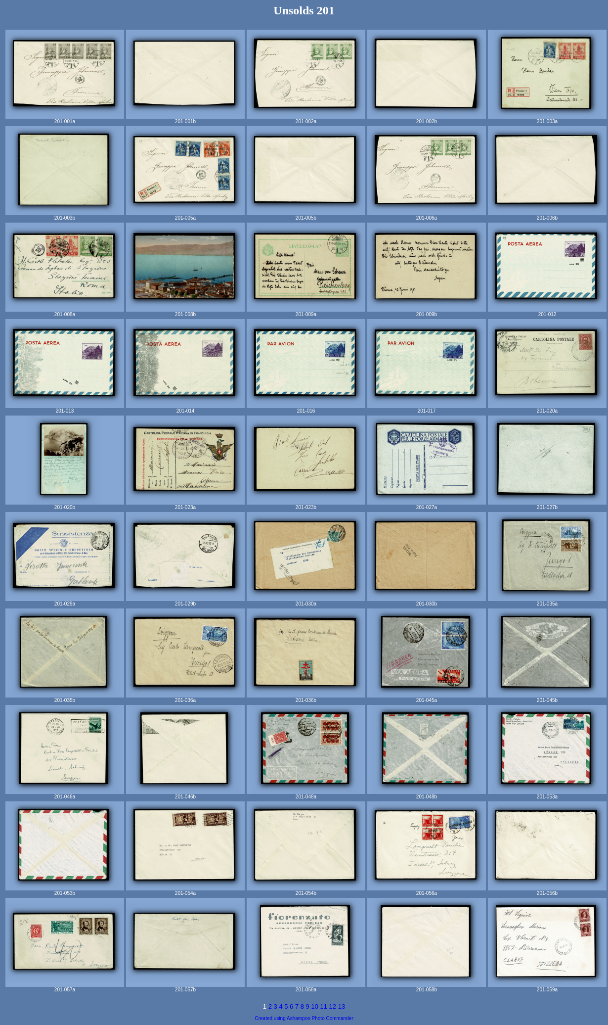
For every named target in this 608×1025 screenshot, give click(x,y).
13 (341, 1006)
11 (324, 1006)
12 (333, 1006)
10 (315, 1006)
